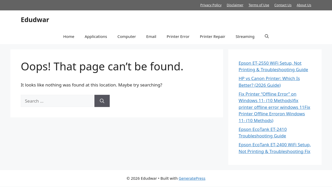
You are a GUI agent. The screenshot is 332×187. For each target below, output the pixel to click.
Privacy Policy (211, 5)
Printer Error (178, 36)
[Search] (102, 101)
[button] (267, 36)
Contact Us (283, 5)
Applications (96, 36)
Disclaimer (235, 5)
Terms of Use (258, 5)
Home (68, 36)
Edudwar (35, 19)
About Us (304, 5)
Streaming (245, 36)
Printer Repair (212, 36)
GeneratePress (192, 178)
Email (151, 36)
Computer (126, 36)
